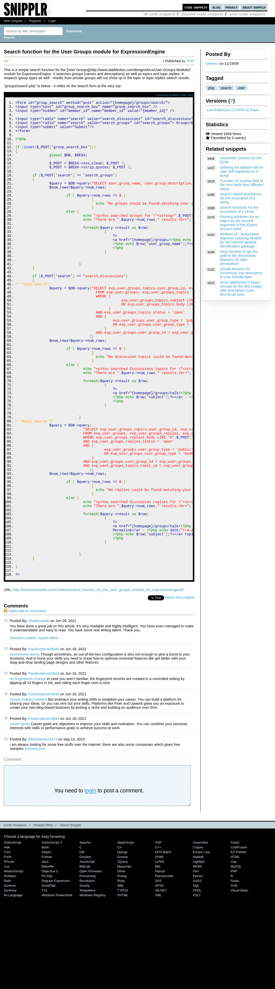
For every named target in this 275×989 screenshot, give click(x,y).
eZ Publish (239, 941)
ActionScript (12, 932)
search (226, 88)
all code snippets (159, 14)
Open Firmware (90, 960)
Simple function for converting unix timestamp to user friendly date (241, 273)
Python (198, 965)
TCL (45, 979)
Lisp (234, 951)
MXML (197, 955)
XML (158, 984)
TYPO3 (122, 979)
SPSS (159, 975)
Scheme (10, 975)
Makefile (48, 955)
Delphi (46, 941)
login (90, 880)
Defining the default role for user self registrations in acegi (242, 171)
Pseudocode (164, 965)
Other (121, 960)
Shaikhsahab (38, 710)
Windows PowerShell (57, 984)
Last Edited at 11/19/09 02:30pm (233, 110)
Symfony (10, 979)
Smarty (84, 975)
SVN (234, 975)
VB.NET (161, 979)
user (241, 88)
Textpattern (87, 979)
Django (122, 941)
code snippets (196, 7)
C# (119, 936)
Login (52, 21)
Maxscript (124, 955)
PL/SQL (47, 965)
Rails (7, 970)
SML (120, 975)
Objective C (50, 960)
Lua (6, 955)
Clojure (198, 936)
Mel (157, 955)
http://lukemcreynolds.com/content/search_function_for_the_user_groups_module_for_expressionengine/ (97, 679)
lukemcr (212, 63)
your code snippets (247, 14)
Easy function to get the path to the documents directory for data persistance (239, 258)
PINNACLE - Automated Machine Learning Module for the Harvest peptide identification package (241, 240)
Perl (196, 960)
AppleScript (125, 932)
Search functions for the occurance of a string (239, 209)
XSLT (197, 984)
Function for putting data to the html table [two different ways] (242, 185)
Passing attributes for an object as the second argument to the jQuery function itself (239, 223)
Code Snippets (15, 914)
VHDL (197, 979)
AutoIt (235, 932)
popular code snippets (202, 14)
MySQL (236, 955)
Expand (161, 95)
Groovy (122, 946)
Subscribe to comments (25, 700)
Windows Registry (92, 984)
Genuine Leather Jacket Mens (34, 727)
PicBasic (10, 965)
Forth (7, 946)
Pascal (160, 960)
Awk (7, 936)
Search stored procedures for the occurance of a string (241, 198)
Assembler (200, 932)
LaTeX (159, 951)
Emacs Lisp (201, 941)
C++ (158, 936)
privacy (231, 7)
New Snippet (13, 21)
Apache (84, 932)
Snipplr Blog (43, 914)
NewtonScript (13, 960)
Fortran (47, 946)
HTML (235, 946)
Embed (173, 95)
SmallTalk (48, 975)
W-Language (13, 984)
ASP (158, 932)
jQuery (122, 951)
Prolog (122, 965)
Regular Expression (56, 970)
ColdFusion (239, 936)
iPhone (9, 951)
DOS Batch (163, 941)
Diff (81, 941)
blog (216, 7)
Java (45, 951)
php (211, 88)
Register (35, 21)
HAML (159, 946)
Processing (87, 965)
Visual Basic (239, 979)
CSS (7, 941)
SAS (158, 970)
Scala (235, 970)
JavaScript (87, 951)
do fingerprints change (28, 768)
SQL (196, 975)
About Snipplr (70, 914)
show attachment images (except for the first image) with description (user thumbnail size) (241, 288)
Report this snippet (179, 687)
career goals (20, 813)
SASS (197, 970)
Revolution (87, 970)
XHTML (122, 984)
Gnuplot (85, 946)
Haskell (198, 946)
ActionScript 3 (52, 932)
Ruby (121, 970)
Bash (45, 936)
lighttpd (198, 951)
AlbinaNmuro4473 (42, 828)
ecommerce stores (25, 743)
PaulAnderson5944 (43, 738)
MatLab (84, 955)
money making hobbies (28, 789)
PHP (190, 61)
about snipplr (253, 7)
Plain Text (186, 95)
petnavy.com (35, 838)
